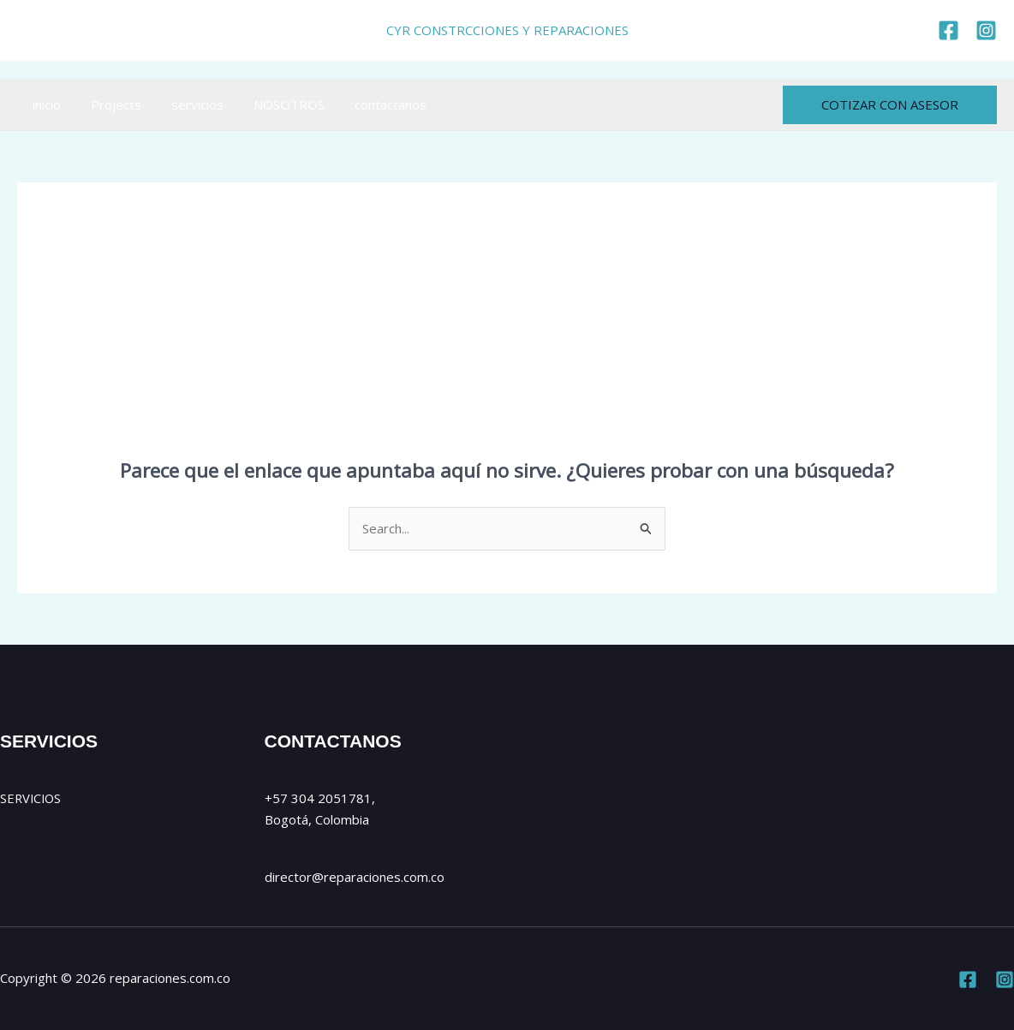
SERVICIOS (32, 798)
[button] (890, 105)
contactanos (371, 104)
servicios (186, 104)
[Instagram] (1004, 979)
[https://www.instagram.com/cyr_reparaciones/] (986, 30)
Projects (109, 104)
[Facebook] (967, 979)
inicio (44, 104)
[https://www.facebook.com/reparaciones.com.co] (948, 30)
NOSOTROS (273, 104)
